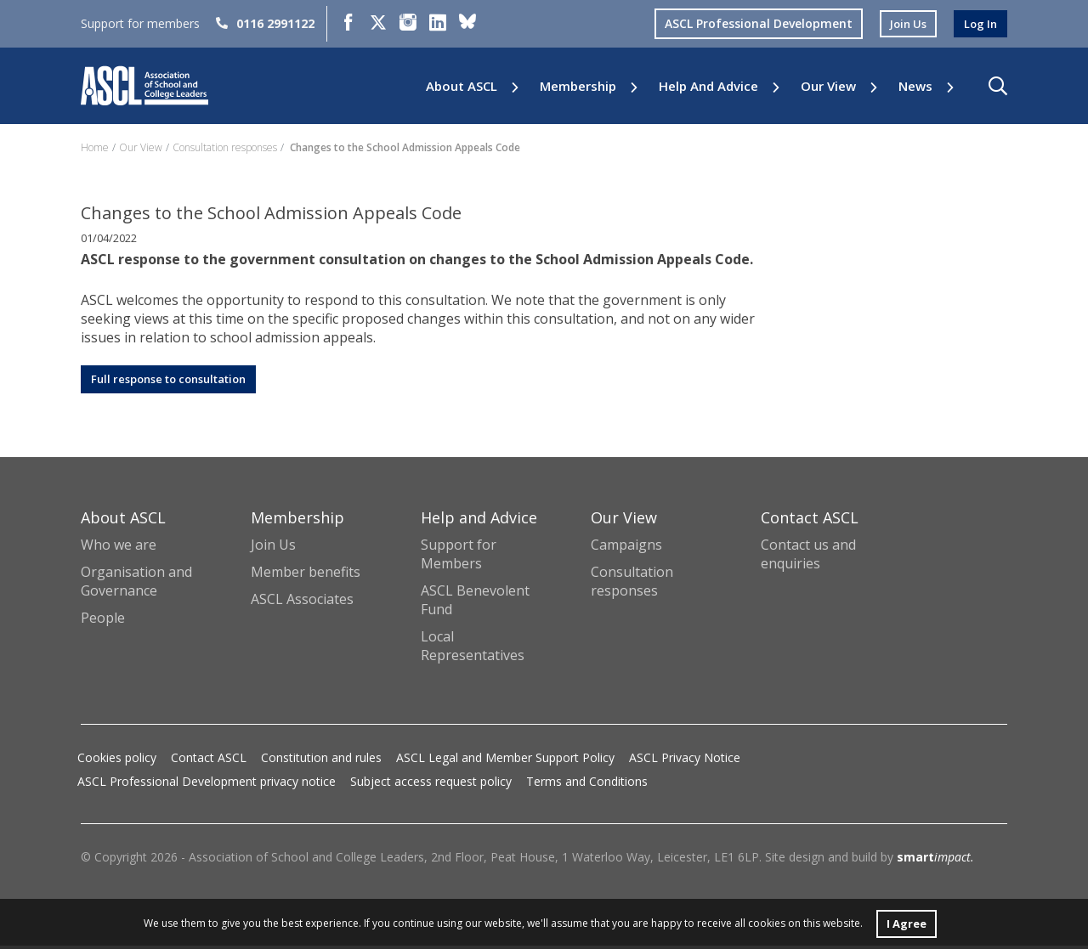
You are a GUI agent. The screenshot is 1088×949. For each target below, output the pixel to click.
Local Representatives (472, 649)
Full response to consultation (178, 380)
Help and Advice (708, 86)
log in (979, 23)
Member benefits (305, 574)
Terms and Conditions (587, 785)
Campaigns (626, 547)
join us (903, 23)
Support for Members (458, 556)
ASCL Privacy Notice (684, 761)
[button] (998, 85)
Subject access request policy (431, 785)
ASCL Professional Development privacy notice (206, 785)
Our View (828, 86)
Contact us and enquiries (808, 556)
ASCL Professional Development (752, 23)
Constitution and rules (321, 761)
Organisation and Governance (136, 583)
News (915, 86)
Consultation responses (225, 147)
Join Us (273, 547)
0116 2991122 (265, 23)
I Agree (906, 922)
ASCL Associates (302, 601)
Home (95, 147)
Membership (578, 86)
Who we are (118, 547)
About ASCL (461, 86)
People (103, 621)
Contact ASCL (208, 761)
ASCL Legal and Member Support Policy (505, 761)
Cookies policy (116, 761)
